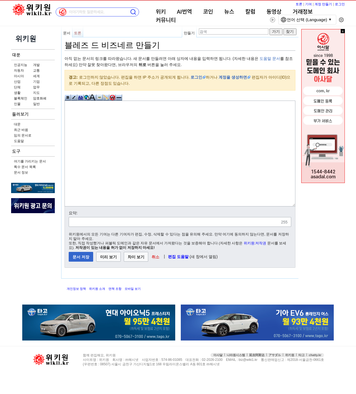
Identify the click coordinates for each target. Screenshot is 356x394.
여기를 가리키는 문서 (30, 161)
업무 (36, 87)
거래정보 (303, 12)
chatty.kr (315, 376)
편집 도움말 (178, 277)
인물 (17, 104)
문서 (66, 33)
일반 (36, 104)
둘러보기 (20, 114)
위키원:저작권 (255, 264)
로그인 (340, 4)
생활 (17, 93)
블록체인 (20, 98)
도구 (16, 151)
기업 (36, 82)
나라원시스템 (236, 376)
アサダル (275, 376)
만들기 (189, 33)
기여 (308, 4)
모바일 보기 (133, 309)
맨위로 (344, 381)
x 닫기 (343, 31)
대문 (16, 55)
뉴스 (229, 12)
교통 (36, 70)
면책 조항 (115, 309)
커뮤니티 (166, 20)
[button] (155, 278)
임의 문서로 (22, 135)
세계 (36, 76)
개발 (36, 65)
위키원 (289, 376)
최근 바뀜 (21, 130)
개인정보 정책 (76, 309)
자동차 (19, 70)
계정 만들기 (323, 4)
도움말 (19, 141)
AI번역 (184, 12)
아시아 (19, 76)
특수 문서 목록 (25, 167)
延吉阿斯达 (256, 376)
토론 (299, 4)
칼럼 (250, 12)
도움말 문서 (269, 58)
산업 (17, 82)
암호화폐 (39, 98)
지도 (36, 93)
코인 (208, 12)
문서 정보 (21, 172)
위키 (161, 12)
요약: (73, 234)
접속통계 (332, 381)
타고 (301, 376)
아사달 (217, 376)
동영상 (273, 12)
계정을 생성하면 (233, 77)
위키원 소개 (97, 309)
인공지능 (20, 65)
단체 (17, 87)
